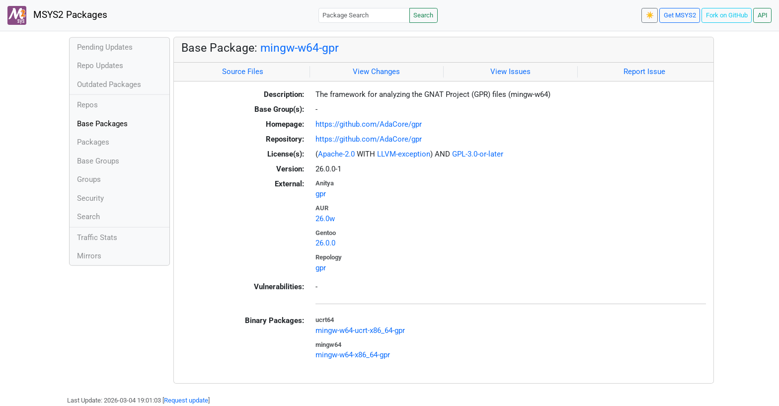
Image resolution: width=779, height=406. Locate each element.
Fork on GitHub (727, 15)
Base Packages (102, 123)
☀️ (650, 15)
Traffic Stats (97, 237)
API (763, 15)
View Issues (510, 71)
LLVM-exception (403, 154)
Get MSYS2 (680, 15)
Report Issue (644, 71)
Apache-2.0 (336, 154)
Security (90, 198)
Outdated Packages (109, 84)
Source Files (242, 71)
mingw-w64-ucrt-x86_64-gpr (360, 330)
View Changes (376, 71)
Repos (87, 104)
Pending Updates (105, 47)
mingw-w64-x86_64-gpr (352, 354)
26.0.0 (325, 243)
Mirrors (89, 255)
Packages (93, 142)
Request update (186, 400)
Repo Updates (100, 65)
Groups (89, 179)
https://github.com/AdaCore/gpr (368, 124)
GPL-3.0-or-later (477, 154)
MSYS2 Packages (57, 15)
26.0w (325, 218)
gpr (320, 193)
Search (423, 15)
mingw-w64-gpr (299, 47)
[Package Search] (364, 15)
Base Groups (98, 161)
